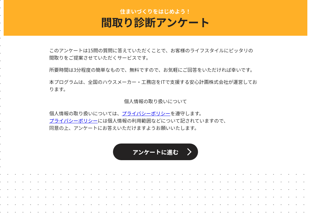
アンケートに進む (155, 152)
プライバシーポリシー (146, 113)
